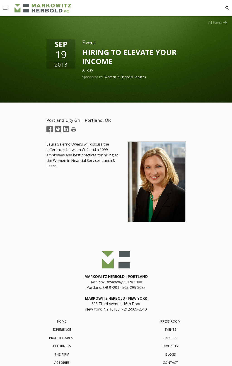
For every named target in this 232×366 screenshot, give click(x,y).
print (73, 129)
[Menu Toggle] (5, 8)
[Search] (227, 8)
